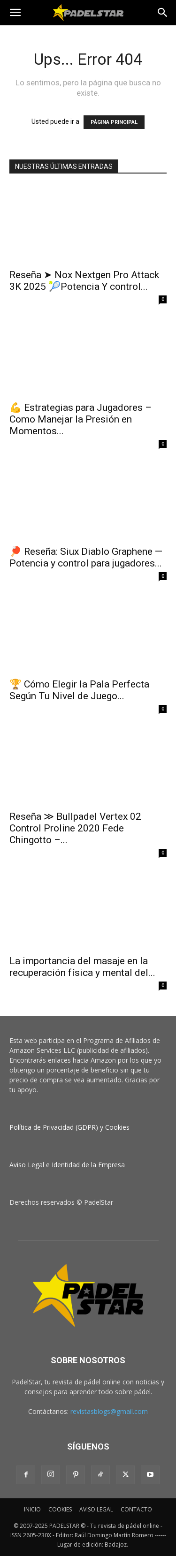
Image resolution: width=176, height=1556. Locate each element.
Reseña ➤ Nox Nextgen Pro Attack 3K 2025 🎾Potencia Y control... (84, 280)
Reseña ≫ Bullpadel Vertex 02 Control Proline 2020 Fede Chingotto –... (75, 828)
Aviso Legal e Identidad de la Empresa (67, 1164)
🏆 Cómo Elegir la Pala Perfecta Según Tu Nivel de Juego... (79, 690)
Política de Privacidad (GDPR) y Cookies (69, 1127)
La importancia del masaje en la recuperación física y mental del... (82, 966)
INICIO (32, 1509)
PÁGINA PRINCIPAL (114, 122)
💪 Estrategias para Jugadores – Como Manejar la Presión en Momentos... (80, 419)
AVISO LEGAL (96, 1509)
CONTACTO (136, 1509)
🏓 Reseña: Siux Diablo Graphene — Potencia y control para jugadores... (85, 557)
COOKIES (60, 1509)
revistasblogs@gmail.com (109, 1411)
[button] (15, 12)
